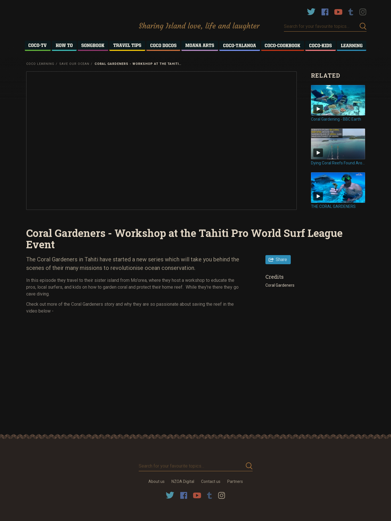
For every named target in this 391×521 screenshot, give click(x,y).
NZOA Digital (182, 481)
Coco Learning (40, 64)
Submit (363, 26)
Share (281, 259)
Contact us (210, 481)
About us (156, 481)
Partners (235, 481)
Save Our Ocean (74, 64)
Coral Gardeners (279, 285)
